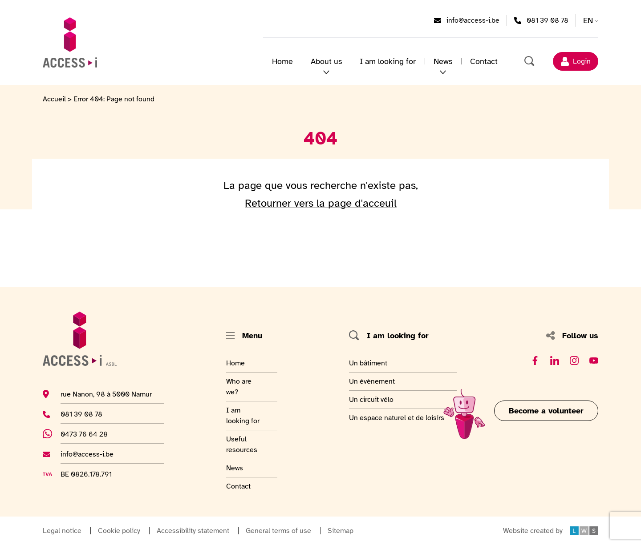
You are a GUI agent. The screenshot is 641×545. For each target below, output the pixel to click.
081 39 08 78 (547, 20)
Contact (484, 61)
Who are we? (248, 386)
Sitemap (340, 530)
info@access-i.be (472, 20)
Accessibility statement (193, 530)
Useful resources (248, 444)
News (443, 61)
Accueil (54, 99)
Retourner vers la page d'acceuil (321, 203)
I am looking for (388, 61)
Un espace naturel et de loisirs (396, 417)
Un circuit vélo (371, 399)
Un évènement (372, 381)
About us (326, 61)
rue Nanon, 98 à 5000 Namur (106, 394)
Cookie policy (119, 530)
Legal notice (62, 530)
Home (282, 61)
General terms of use (278, 530)
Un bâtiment (369, 363)
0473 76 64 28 (89, 434)
